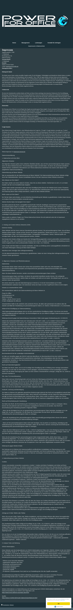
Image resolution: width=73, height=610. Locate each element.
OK (58, 604)
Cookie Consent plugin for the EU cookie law (58, 607)
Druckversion (5, 605)
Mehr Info (57, 600)
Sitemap (12, 605)
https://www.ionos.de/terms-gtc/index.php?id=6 (15, 592)
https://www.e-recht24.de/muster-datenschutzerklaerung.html (19, 598)
